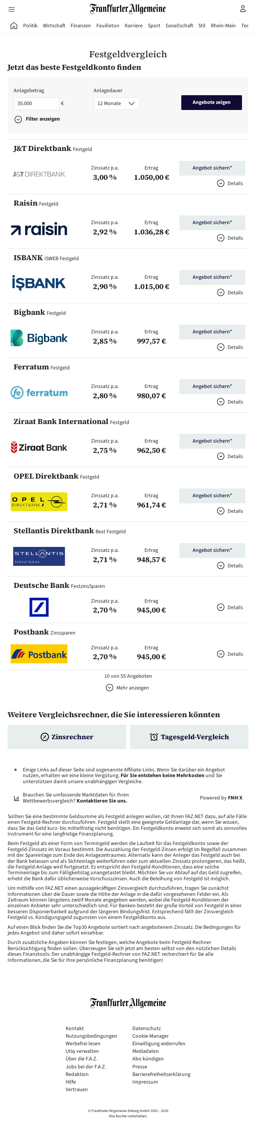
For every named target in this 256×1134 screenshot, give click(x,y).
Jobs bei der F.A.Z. (86, 1067)
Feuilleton (107, 26)
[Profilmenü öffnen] (243, 8)
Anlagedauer (108, 91)
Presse (139, 1067)
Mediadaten (145, 1051)
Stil (202, 26)
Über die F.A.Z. (81, 1059)
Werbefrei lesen (83, 1044)
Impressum (145, 1082)
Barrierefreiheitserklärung (161, 1074)
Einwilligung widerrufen (158, 1044)
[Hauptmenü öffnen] (11, 9)
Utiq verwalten (82, 1051)
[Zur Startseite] (128, 9)
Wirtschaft (54, 26)
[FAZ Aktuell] (14, 26)
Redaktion (77, 1074)
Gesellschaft (179, 26)
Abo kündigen (148, 1059)
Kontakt (75, 1029)
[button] (39, 174)
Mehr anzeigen (132, 688)
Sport (154, 26)
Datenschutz (146, 1029)
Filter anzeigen (43, 119)
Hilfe (71, 1082)
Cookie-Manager (150, 1036)
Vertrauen (77, 1090)
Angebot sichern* (212, 168)
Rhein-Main (223, 26)
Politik (30, 26)
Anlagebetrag (29, 91)
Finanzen (81, 26)
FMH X (235, 798)
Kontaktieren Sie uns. (102, 801)
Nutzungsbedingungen (91, 1036)
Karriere (134, 26)
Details (235, 183)
